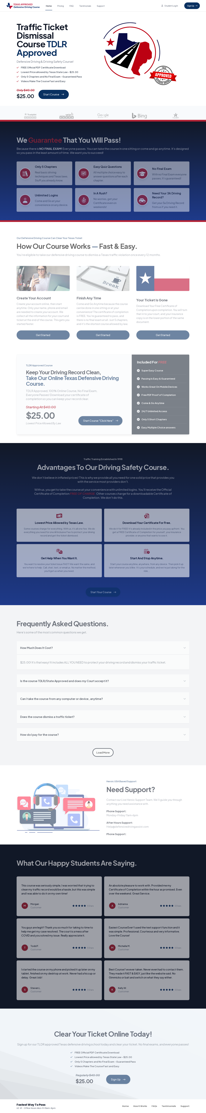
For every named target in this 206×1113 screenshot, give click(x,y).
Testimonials (85, 6)
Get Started (43, 335)
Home (49, 6)
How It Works (140, 1106)
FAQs (154, 1106)
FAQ (72, 6)
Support (101, 6)
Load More (103, 752)
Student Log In (169, 5)
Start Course (53, 94)
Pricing (60, 6)
